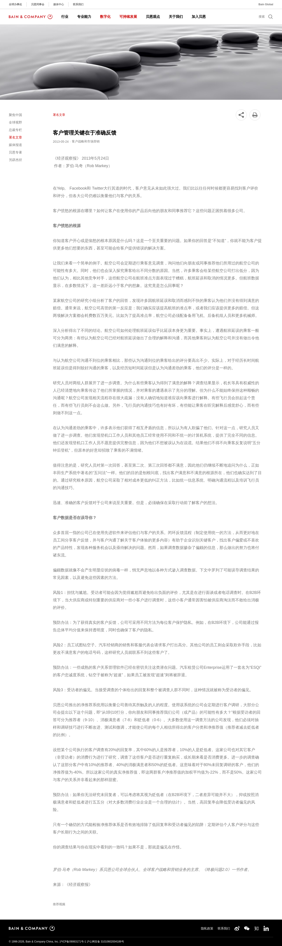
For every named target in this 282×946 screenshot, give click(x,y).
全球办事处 (15, 4)
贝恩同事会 (37, 4)
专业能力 (84, 16)
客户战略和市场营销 (86, 141)
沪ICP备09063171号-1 (72, 941)
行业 (64, 16)
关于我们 (176, 16)
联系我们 (78, 4)
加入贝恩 (199, 16)
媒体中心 (58, 4)
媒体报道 (15, 145)
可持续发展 (128, 16)
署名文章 (15, 137)
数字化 (105, 16)
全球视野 (15, 122)
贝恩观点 (153, 16)
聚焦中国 (15, 115)
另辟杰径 (15, 160)
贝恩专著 (15, 152)
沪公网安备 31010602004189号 (105, 941)
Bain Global (265, 4)
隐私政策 (207, 928)
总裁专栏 (15, 130)
